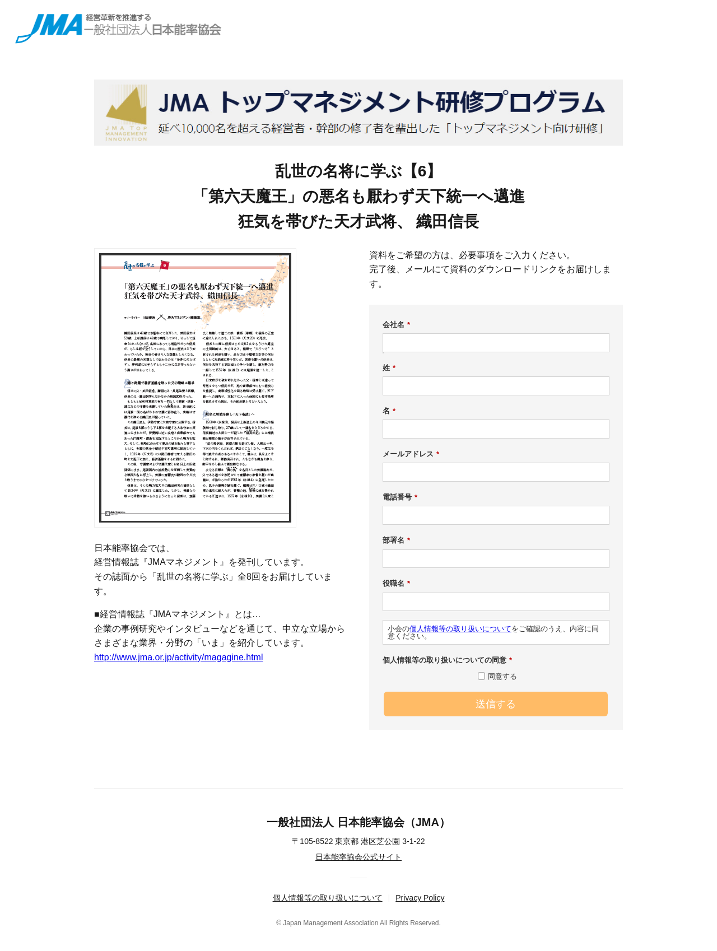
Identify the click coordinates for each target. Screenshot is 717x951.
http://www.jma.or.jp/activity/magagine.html (178, 657)
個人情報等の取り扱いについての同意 (447, 660)
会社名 (396, 324)
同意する (502, 676)
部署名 (396, 540)
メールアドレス (411, 454)
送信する (496, 704)
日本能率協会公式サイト (358, 856)
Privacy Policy (419, 897)
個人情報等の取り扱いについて (460, 628)
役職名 (396, 583)
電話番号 (400, 497)
